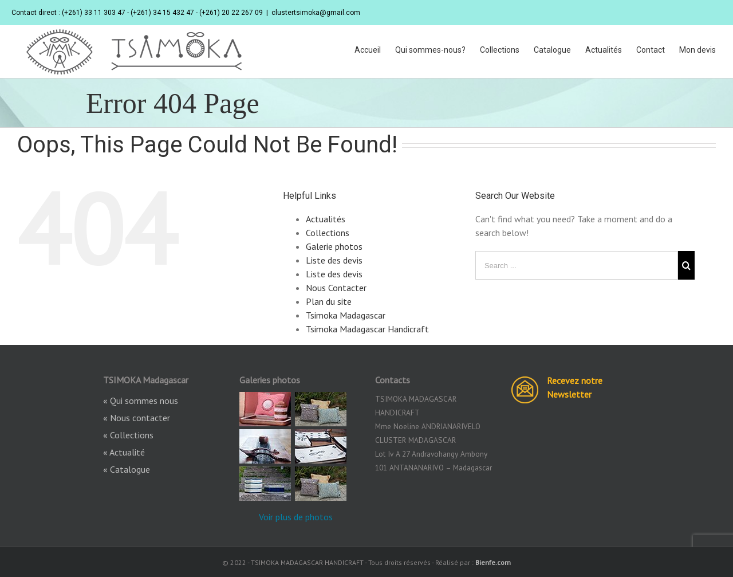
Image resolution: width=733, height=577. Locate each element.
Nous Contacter (336, 287)
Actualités (325, 219)
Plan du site (329, 301)
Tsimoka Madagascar (345, 315)
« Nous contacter (136, 417)
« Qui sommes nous (140, 400)
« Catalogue (126, 469)
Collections (327, 232)
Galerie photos (334, 246)
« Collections (128, 435)
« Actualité (124, 452)
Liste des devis (334, 260)
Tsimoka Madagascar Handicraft (367, 329)
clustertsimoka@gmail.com (315, 13)
